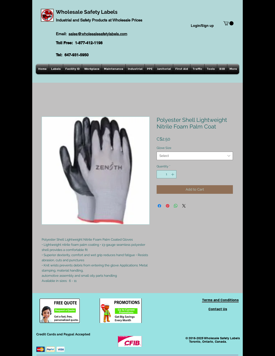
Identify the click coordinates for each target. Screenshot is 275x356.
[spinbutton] (166, 174)
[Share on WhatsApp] (175, 205)
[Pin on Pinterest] (167, 205)
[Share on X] (183, 205)
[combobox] (195, 156)
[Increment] (173, 174)
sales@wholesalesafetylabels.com (98, 34)
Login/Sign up (202, 26)
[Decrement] (160, 174)
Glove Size (164, 148)
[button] (228, 23)
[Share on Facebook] (159, 205)
